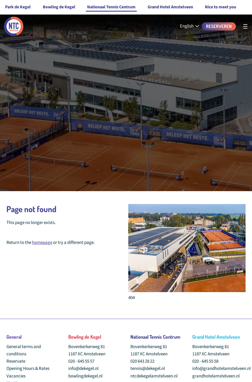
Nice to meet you (220, 7)
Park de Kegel (18, 7)
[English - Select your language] (190, 26)
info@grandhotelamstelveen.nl (221, 368)
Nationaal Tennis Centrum (111, 7)
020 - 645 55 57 (81, 361)
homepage (42, 242)
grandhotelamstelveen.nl (216, 376)
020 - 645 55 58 (205, 361)
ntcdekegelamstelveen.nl (154, 376)
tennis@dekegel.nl (147, 368)
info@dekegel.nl (83, 368)
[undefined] (245, 26)
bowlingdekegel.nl (85, 376)
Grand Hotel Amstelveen (170, 7)
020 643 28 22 (142, 361)
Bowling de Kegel (59, 7)
